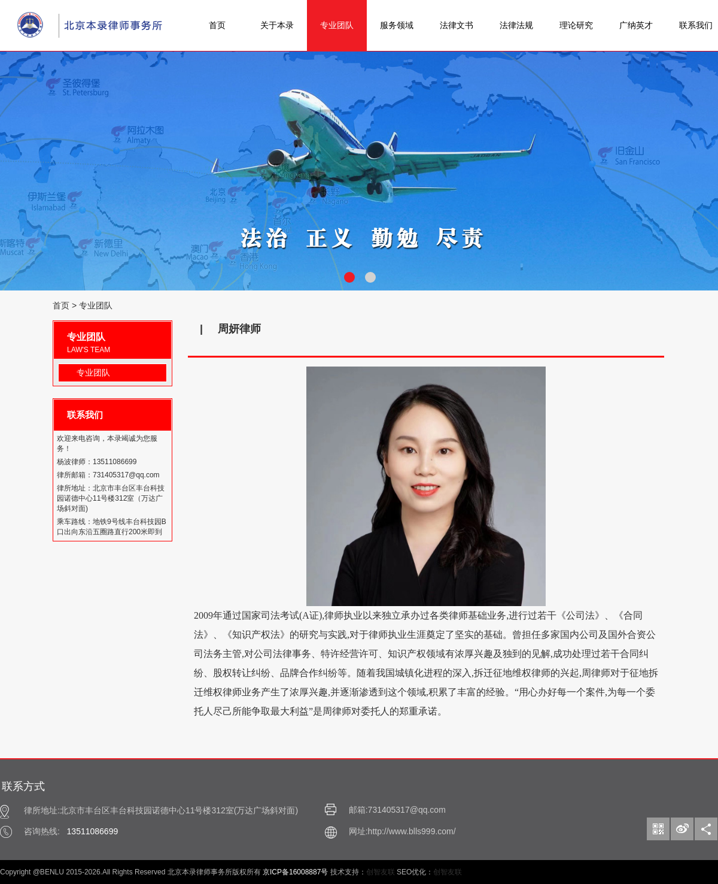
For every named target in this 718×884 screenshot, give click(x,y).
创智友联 (380, 872)
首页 (217, 25)
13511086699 (92, 831)
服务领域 (396, 25)
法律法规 (516, 25)
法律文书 (456, 25)
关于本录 (277, 25)
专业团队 (337, 25)
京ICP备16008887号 (295, 872)
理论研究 (576, 25)
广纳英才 (636, 25)
